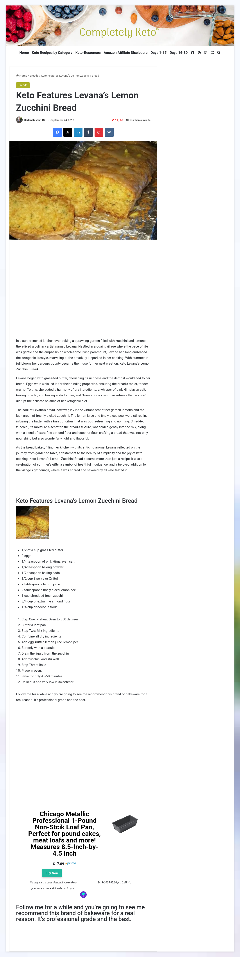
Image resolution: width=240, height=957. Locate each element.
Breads (34, 75)
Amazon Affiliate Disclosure (126, 53)
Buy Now (51, 873)
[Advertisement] (83, 296)
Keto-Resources (88, 53)
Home (24, 53)
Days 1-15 (158, 53)
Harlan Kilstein (32, 120)
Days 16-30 (179, 53)
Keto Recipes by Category (52, 53)
